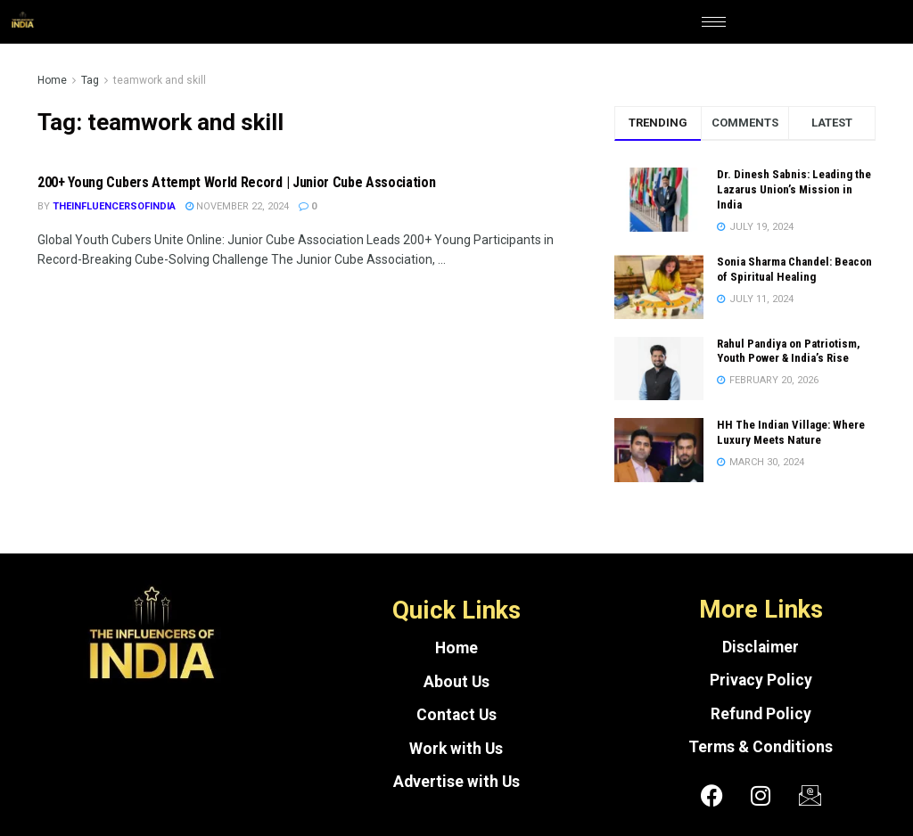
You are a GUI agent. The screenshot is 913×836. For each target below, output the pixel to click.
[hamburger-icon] (714, 22)
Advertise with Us (456, 782)
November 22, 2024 (237, 206)
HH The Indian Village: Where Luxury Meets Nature (791, 432)
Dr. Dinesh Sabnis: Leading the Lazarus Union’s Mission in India (794, 189)
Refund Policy (761, 714)
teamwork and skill (159, 80)
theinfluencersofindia (114, 206)
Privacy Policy (761, 680)
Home (52, 80)
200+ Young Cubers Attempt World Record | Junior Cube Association (236, 182)
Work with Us (456, 749)
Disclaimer (760, 647)
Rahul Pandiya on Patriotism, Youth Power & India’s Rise (788, 351)
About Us (456, 682)
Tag (90, 80)
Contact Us (456, 715)
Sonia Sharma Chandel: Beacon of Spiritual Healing (794, 269)
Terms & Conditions (760, 747)
